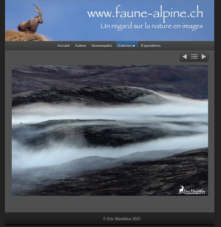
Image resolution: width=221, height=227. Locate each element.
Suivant (204, 57)
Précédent (184, 57)
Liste (194, 57)
